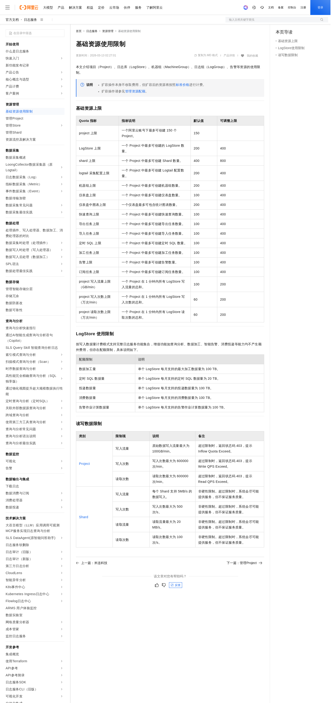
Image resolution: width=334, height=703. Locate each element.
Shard (83, 517)
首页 (79, 31)
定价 (101, 7)
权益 (90, 7)
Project (84, 464)
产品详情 (229, 55)
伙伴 (127, 7)
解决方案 (75, 7)
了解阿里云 (154, 7)
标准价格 (182, 85)
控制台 (292, 7)
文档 (271, 7)
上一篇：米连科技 (91, 563)
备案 (281, 7)
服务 (138, 7)
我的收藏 (252, 55)
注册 (303, 7)
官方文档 (12, 20)
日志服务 (30, 20)
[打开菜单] (7, 7)
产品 (61, 7)
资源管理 (107, 31)
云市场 (114, 7)
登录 (320, 7)
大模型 (48, 7)
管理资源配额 (135, 91)
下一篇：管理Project (244, 563)
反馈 (175, 585)
